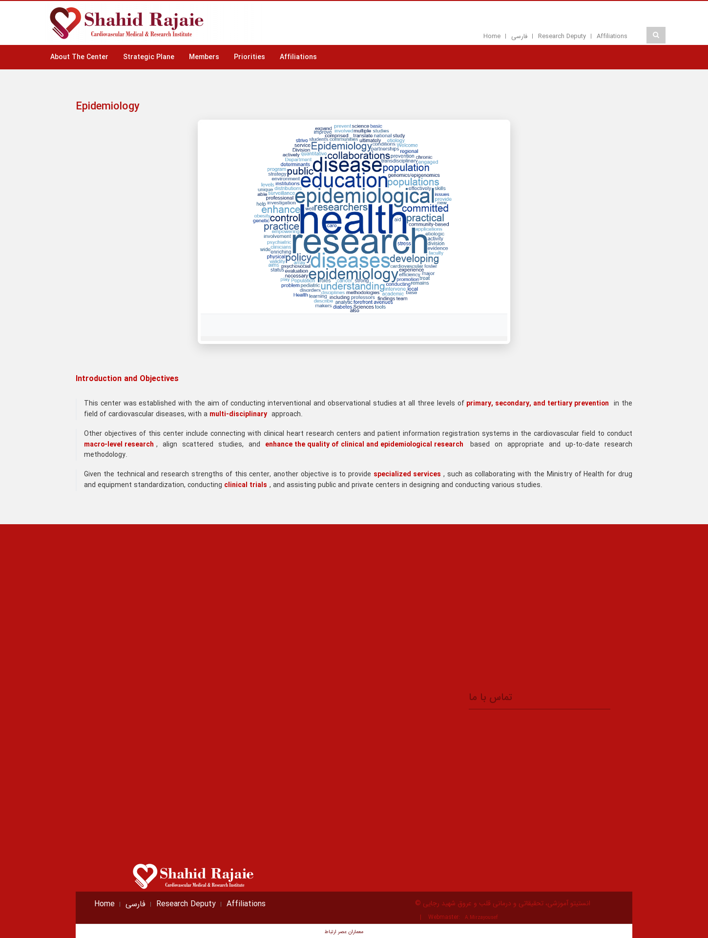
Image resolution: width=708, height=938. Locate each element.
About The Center (79, 57)
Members (204, 57)
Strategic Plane (148, 57)
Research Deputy (562, 36)
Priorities (249, 57)
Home (491, 36)
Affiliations (612, 36)
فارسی (519, 36)
